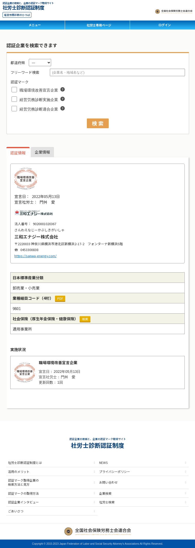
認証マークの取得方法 (23, 493)
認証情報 (18, 152)
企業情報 (42, 152)
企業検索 (105, 493)
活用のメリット (19, 471)
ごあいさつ (15, 511)
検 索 (98, 123)
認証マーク (20, 82)
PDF (60, 298)
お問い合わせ (108, 482)
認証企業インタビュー (23, 502)
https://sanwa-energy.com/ (35, 255)
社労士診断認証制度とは (25, 462)
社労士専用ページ (99, 25)
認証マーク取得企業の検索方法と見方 (23, 482)
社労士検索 (107, 502)
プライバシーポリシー (114, 471)
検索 (85, 319)
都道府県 (18, 62)
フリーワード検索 (25, 72)
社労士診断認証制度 (23, 7)
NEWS (103, 462)
